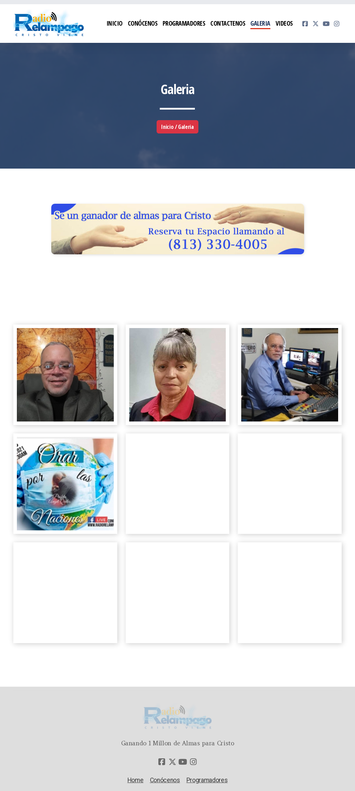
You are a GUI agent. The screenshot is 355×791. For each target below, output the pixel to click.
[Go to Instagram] (336, 23)
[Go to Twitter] (315, 23)
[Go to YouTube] (326, 23)
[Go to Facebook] (305, 23)
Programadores (207, 780)
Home (135, 780)
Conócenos (165, 780)
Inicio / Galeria (177, 127)
